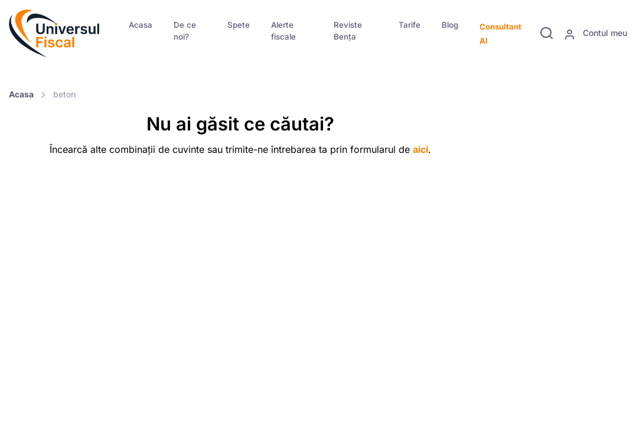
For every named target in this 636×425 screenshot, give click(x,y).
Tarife (409, 25)
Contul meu (595, 34)
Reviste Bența (348, 30)
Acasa (140, 25)
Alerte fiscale (283, 30)
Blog (450, 25)
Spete (238, 25)
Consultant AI (500, 33)
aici (420, 149)
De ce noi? (185, 30)
